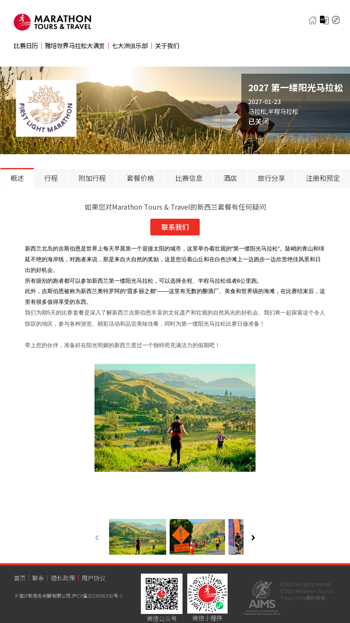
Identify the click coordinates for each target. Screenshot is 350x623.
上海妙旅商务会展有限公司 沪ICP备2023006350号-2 (68, 595)
